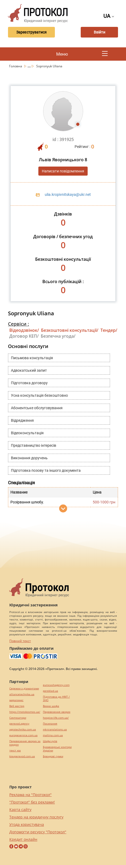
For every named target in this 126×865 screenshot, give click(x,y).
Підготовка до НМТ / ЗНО (56, 698)
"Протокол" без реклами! (32, 802)
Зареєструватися (31, 32)
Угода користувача (26, 824)
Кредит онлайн (23, 839)
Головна (16, 66)
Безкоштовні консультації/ (69, 330)
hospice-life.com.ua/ (56, 717)
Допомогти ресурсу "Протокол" (37, 831)
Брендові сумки (53, 756)
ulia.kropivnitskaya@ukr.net (68, 194)
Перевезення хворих (56, 712)
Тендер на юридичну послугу (36, 817)
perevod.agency (19, 723)
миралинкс (16, 700)
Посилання (50, 723)
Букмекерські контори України (57, 748)
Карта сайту (20, 809)
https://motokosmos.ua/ (24, 712)
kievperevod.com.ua (22, 756)
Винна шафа (51, 706)
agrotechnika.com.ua (22, 729)
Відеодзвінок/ (24, 330)
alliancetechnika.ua (21, 694)
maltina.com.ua (53, 735)
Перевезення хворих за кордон (24, 742)
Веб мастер (16, 706)
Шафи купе (50, 741)
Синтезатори (17, 717)
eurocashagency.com (56, 685)
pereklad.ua (50, 691)
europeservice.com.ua (23, 735)
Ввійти (99, 32)
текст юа (15, 750)
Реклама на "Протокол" (30, 794)
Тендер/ (108, 330)
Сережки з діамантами (24, 688)
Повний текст (20, 641)
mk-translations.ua (55, 729)
